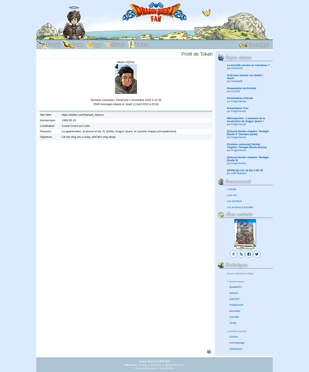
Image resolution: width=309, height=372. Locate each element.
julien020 (234, 298)
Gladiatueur (235, 348)
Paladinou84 (236, 304)
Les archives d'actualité (240, 207)
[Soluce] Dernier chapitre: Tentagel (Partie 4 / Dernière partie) (248, 133)
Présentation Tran (238, 108)
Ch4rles (233, 336)
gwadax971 (235, 286)
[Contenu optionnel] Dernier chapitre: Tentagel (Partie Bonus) (247, 146)
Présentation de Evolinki (241, 88)
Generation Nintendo (145, 368)
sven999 (234, 316)
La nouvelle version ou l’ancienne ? (248, 65)
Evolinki (235, 91)
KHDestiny (156, 365)
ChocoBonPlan (166, 368)
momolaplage (237, 342)
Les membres (234, 201)
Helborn (233, 293)
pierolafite (234, 310)
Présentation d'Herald (240, 98)
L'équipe (231, 189)
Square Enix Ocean (174, 365)
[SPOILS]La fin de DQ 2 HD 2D (245, 170)
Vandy (232, 322)
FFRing (142, 365)
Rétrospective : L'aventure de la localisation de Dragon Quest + (246, 120)
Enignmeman (238, 101)
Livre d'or (232, 195)
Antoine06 (237, 68)
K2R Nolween (239, 173)
